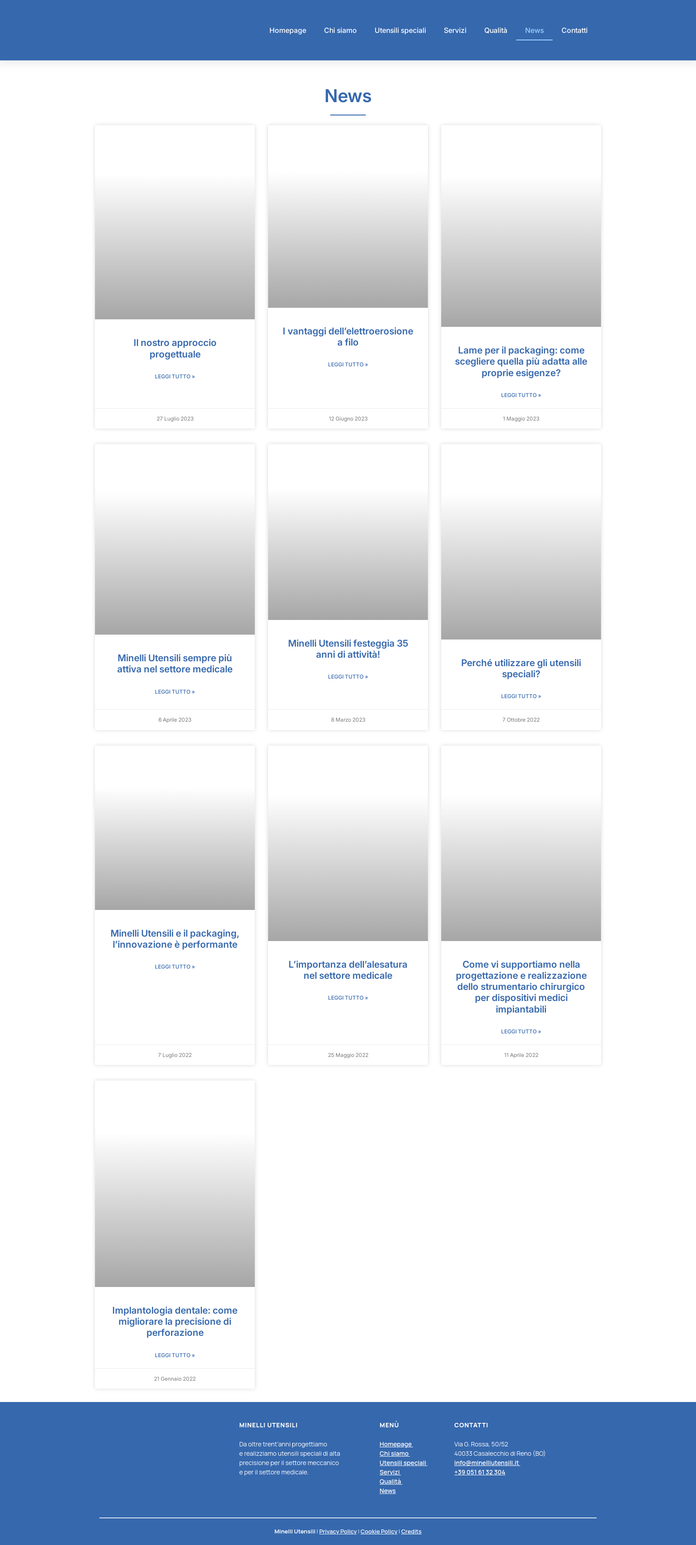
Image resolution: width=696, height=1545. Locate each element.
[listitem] (404, 1467)
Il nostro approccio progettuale (175, 348)
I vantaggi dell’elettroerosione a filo (348, 337)
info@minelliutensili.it (487, 1462)
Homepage (287, 30)
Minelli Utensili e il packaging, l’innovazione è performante (175, 939)
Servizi (455, 30)
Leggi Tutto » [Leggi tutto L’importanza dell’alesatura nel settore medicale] (348, 997)
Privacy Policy (338, 1531)
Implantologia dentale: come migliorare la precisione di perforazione (174, 1321)
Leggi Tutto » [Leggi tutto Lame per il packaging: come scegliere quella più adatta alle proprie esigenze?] (521, 395)
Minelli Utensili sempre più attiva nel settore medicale (175, 663)
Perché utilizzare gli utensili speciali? (521, 668)
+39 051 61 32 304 (479, 1472)
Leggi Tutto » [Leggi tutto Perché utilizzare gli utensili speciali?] (521, 696)
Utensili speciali (400, 30)
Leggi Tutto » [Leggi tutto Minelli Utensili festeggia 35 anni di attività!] (348, 676)
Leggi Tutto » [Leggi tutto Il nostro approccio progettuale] (175, 376)
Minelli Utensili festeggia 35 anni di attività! (348, 649)
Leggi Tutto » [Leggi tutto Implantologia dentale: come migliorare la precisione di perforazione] (175, 1355)
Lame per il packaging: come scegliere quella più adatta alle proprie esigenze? (521, 361)
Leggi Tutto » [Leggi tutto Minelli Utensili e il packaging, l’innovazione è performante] (175, 966)
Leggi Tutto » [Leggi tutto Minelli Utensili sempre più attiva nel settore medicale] (175, 691)
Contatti (575, 30)
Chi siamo (340, 30)
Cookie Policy (378, 1531)
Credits (411, 1531)
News (534, 30)
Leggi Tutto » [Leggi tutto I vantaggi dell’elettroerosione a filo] (348, 364)
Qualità (495, 30)
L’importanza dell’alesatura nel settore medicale (348, 970)
